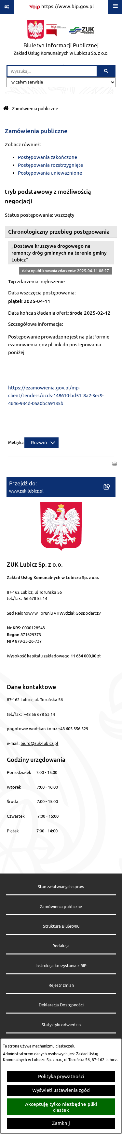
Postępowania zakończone (47, 157)
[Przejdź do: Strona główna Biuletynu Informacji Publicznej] (6, 108)
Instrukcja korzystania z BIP (61, 966)
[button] (114, 463)
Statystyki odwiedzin (61, 1025)
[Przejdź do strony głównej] (61, 39)
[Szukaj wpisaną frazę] (106, 71)
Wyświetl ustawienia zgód (61, 1090)
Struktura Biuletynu (61, 926)
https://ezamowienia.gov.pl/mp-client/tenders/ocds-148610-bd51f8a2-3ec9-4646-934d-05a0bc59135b (56, 396)
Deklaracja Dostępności (61, 1005)
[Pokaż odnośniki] (7, 7)
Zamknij (61, 1123)
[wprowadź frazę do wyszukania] (52, 71)
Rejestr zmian (61, 985)
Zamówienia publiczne (35, 109)
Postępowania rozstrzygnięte (50, 165)
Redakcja (61, 946)
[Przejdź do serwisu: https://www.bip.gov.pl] (61, 7)
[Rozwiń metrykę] (41, 442)
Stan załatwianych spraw (61, 887)
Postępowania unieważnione (50, 173)
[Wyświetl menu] (115, 7)
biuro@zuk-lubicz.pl (39, 743)
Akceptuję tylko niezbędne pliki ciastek (61, 1107)
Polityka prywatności (61, 1077)
